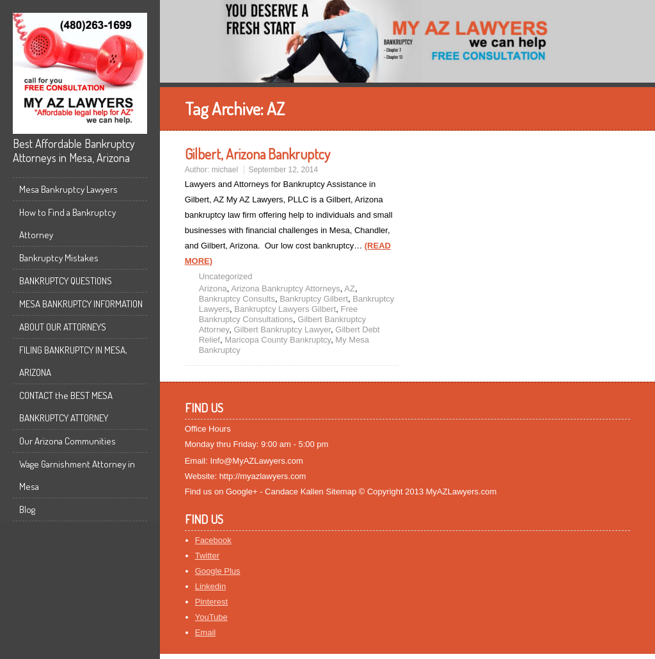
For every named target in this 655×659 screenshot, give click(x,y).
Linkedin (210, 586)
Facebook (213, 540)
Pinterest (211, 601)
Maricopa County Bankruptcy (278, 340)
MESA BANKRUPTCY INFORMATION (81, 304)
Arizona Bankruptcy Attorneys (285, 288)
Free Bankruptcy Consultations (278, 314)
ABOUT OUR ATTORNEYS (62, 327)
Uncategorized (226, 276)
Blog (27, 509)
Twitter (207, 555)
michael (225, 169)
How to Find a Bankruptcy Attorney (67, 223)
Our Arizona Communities (67, 441)
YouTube (211, 617)
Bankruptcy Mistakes (59, 258)
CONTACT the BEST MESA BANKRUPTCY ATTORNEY (66, 406)
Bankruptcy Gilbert (314, 299)
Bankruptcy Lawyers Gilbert (285, 309)
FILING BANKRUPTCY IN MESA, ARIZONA (73, 361)
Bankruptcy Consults (237, 299)
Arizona (213, 288)
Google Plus (218, 571)
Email (205, 632)
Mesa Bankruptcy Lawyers (68, 189)
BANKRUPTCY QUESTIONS (65, 281)
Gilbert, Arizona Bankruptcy (257, 154)
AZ (349, 288)
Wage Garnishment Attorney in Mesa (77, 475)
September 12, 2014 (283, 169)
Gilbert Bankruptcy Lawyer (282, 329)
